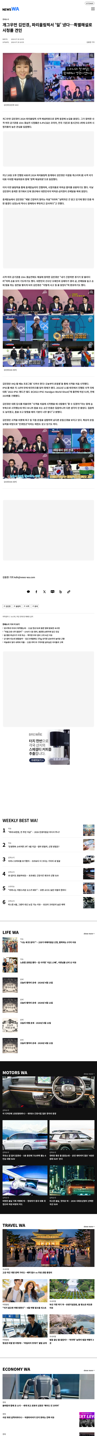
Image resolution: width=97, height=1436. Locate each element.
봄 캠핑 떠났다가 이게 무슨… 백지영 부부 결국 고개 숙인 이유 (28, 635)
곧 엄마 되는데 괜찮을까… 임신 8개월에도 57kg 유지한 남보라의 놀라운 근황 (34, 638)
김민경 (8, 606)
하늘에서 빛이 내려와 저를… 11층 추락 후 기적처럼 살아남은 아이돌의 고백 (33, 642)
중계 (36, 606)
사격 (27, 606)
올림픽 (18, 606)
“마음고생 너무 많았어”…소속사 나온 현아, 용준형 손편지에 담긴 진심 (31, 631)
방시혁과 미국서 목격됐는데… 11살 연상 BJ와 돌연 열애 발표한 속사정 (32, 628)
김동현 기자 (90, 42)
